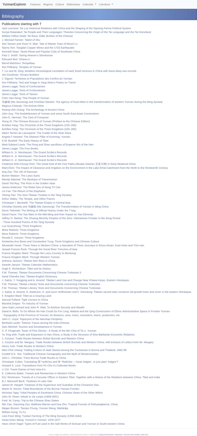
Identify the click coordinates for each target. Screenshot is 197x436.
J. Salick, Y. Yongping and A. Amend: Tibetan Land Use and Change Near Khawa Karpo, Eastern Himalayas (65, 280)
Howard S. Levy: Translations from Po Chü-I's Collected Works (39, 365)
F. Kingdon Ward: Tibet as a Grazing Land (26, 295)
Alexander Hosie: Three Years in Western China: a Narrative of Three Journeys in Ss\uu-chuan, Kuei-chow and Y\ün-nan (73, 245)
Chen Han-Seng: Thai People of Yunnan (25, 98)
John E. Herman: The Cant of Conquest (25, 117)
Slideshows (73, 4)
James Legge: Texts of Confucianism (23, 86)
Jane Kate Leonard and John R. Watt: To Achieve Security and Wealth (43, 307)
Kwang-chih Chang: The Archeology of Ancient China (33, 109)
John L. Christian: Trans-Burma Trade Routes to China (34, 357)
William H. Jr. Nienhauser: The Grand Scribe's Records (34, 152)
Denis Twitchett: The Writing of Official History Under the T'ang (39, 210)
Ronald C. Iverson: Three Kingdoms (23, 237)
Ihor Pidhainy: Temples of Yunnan (21, 67)
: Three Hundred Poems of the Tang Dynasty (28, 222)
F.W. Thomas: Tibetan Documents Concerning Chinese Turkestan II (41, 272)
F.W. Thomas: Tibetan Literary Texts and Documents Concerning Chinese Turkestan (51, 288)
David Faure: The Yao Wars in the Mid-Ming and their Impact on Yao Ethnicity (47, 214)
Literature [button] (105, 4)
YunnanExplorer (14, 4)
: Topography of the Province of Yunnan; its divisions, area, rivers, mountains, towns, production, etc (61, 315)
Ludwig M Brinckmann (106, 434)
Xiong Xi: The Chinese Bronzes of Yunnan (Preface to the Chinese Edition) (46, 121)
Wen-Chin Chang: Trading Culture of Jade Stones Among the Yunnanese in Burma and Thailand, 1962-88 (64, 350)
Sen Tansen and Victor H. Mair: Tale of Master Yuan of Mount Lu (40, 43)
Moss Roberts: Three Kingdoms (20, 229)
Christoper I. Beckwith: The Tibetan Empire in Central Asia (36, 202)
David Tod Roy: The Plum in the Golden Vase (28, 183)
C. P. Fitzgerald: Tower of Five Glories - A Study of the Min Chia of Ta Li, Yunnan (49, 330)
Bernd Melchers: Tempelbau (18, 63)
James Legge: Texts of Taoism (20, 94)
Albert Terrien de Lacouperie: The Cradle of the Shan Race (36, 132)
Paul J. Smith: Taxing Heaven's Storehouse (27, 55)
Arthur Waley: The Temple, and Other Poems (28, 198)
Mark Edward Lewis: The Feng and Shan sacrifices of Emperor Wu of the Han (47, 144)
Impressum (118, 434)
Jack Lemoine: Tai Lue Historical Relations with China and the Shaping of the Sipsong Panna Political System (66, 28)
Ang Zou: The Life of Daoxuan (19, 171)
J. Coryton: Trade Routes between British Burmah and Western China (43, 338)
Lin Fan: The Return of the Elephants (23, 191)
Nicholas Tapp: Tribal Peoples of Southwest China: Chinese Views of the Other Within (52, 392)
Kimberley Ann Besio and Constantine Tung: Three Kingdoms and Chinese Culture (50, 241)
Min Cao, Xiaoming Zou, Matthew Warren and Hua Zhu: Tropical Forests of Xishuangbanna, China (60, 404)
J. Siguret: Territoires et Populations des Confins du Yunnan (37, 78)
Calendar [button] (88, 4)
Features (35, 4)
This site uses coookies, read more (135, 434)
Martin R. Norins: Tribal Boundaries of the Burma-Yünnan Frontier (40, 388)
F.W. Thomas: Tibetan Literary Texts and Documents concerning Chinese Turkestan (51, 284)
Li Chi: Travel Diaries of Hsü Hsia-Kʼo (24, 369)
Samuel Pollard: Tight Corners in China (25, 299)
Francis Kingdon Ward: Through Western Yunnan (31, 257)
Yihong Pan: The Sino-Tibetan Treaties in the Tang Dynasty (37, 195)
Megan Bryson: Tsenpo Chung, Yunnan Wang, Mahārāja (35, 408)
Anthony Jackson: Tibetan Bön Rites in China (28, 260)
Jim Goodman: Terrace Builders (20, 74)
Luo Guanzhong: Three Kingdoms (22, 225)
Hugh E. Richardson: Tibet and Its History (26, 268)
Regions (48, 4)
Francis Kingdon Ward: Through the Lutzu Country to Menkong (39, 253)
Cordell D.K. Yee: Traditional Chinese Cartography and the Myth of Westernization (50, 353)
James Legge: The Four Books (20, 148)
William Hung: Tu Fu (14, 412)
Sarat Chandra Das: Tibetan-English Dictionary (29, 276)
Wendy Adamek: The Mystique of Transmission (29, 179)
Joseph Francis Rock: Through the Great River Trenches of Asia (39, 249)
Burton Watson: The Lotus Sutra (21, 175)
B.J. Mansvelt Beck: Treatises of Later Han (27, 381)
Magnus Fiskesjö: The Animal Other (23, 105)
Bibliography (13, 16)
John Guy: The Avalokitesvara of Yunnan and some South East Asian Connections (50, 113)
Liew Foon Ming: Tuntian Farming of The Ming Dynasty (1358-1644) (42, 415)
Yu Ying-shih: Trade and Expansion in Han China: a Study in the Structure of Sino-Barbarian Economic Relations (68, 334)
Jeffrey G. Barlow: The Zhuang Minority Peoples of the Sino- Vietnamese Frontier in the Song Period (61, 218)
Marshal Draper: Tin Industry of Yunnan (25, 303)
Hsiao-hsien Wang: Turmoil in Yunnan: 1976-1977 (31, 419)
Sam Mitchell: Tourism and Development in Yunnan (32, 326)
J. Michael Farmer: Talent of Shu (21, 39)
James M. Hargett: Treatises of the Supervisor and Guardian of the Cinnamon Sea (50, 384)
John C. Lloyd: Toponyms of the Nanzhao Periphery (32, 319)
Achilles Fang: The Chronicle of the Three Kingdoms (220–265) (39, 125)
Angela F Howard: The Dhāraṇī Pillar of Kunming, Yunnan (36, 136)
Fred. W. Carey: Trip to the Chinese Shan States (30, 400)
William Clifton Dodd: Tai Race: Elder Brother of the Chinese (37, 35)
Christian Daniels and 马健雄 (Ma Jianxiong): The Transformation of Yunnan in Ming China (55, 206)
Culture (59, 4)
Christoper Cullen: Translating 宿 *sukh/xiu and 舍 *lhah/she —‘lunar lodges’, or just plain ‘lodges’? (60, 361)
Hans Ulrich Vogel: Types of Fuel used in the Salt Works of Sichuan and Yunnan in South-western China (63, 423)
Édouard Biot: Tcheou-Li (16, 59)
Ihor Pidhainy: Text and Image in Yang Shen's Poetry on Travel (39, 82)
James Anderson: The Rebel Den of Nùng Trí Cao (31, 187)
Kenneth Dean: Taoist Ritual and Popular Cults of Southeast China (41, 51)
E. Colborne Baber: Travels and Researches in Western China (38, 373)
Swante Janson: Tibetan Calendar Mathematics (30, 264)
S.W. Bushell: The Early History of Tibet (25, 140)
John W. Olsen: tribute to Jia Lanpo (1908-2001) (30, 396)
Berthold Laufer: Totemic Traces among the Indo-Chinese (35, 322)
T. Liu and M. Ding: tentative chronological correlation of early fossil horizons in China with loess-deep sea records (69, 70)
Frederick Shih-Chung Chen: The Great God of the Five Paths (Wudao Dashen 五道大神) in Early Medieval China (69, 163)
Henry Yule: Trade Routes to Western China (28, 346)
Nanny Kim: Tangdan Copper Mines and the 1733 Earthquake (38, 47)
